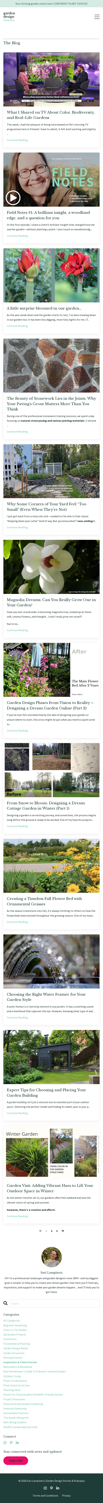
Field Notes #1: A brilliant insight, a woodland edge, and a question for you (48, 215)
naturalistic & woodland (17, 1366)
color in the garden (15, 1330)
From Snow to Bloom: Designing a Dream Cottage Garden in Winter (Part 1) (46, 806)
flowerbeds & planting (16, 1343)
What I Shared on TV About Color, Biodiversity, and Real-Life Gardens (51, 115)
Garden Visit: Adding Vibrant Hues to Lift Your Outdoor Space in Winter (50, 1188)
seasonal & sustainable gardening (23, 1404)
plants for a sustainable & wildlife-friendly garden (33, 1394)
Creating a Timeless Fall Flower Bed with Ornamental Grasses (44, 901)
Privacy (66, 1495)
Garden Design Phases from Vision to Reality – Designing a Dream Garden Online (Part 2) (50, 705)
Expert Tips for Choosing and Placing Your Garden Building (46, 1093)
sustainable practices (16, 1413)
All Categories (11, 1320)
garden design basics (15, 1348)
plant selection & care (16, 1385)
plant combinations (15, 1380)
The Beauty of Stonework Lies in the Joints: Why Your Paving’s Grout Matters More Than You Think (51, 403)
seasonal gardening (15, 1408)
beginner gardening (15, 1325)
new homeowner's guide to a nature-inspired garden (34, 1371)
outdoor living (12, 1376)
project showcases (14, 1399)
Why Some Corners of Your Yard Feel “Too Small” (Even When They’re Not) (46, 507)
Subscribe (16, 1461)
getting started (12, 1357)
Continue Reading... (18, 140)
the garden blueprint (16, 1417)
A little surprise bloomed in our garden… (44, 308)
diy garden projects (14, 1334)
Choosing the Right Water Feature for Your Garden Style (46, 997)
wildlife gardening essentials (20, 1427)
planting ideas (11, 1390)
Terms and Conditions (45, 1495)
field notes (10, 1339)
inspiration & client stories (20, 1362)
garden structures (14, 1353)
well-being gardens (15, 1422)
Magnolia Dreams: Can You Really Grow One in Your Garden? (51, 603)
